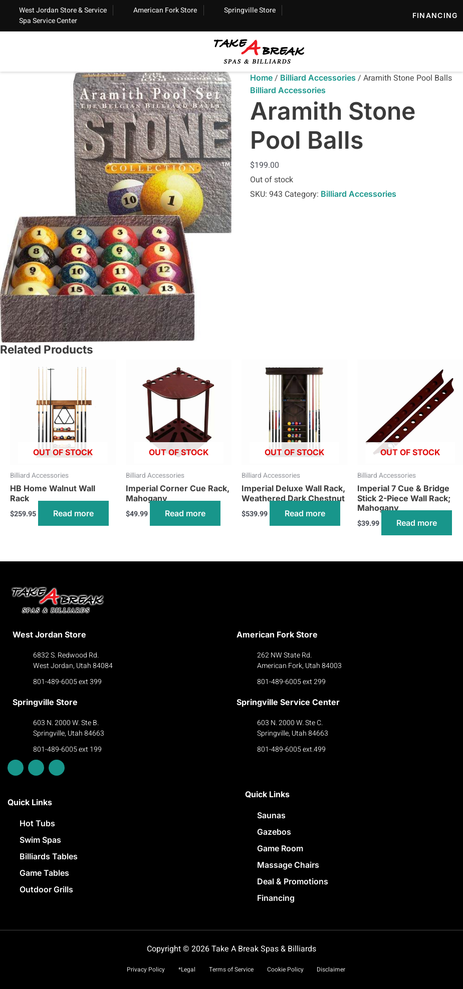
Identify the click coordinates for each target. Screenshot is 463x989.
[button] (32, 54)
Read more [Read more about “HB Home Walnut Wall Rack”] (73, 513)
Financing (435, 15)
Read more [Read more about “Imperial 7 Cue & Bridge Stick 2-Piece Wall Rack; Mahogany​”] (416, 523)
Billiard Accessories (318, 78)
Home (261, 78)
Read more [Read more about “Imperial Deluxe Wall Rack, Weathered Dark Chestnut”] (305, 513)
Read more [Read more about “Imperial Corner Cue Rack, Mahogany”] (185, 513)
